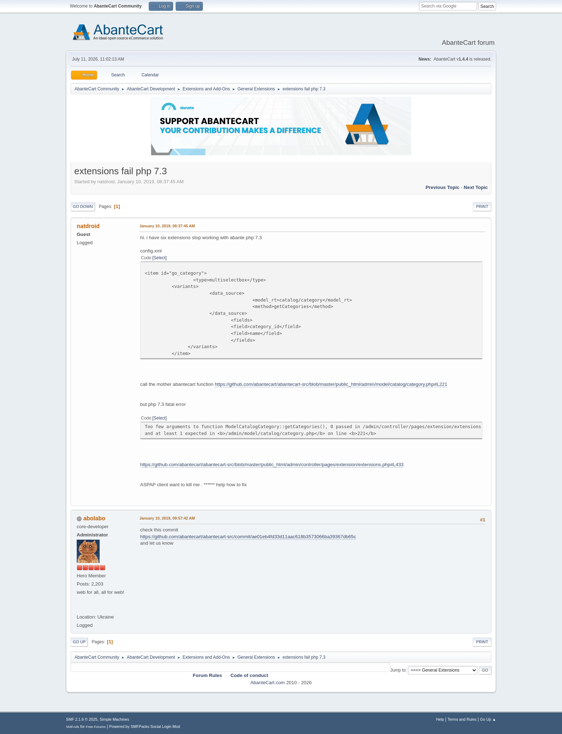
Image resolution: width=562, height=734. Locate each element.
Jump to (398, 669)
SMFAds (72, 727)
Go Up (79, 642)
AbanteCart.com (267, 682)
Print (482, 206)
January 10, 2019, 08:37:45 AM (167, 226)
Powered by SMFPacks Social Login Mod (144, 726)
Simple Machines (114, 719)
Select (159, 257)
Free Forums (96, 727)
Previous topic (442, 187)
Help (440, 719)
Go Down (83, 206)
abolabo (94, 518)
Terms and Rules (462, 719)
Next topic (476, 187)
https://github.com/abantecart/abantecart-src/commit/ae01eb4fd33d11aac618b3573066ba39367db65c (248, 536)
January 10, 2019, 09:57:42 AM (167, 518)
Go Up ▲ (488, 719)
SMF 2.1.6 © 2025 (81, 719)
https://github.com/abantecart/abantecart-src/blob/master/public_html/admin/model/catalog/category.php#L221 (331, 384)
